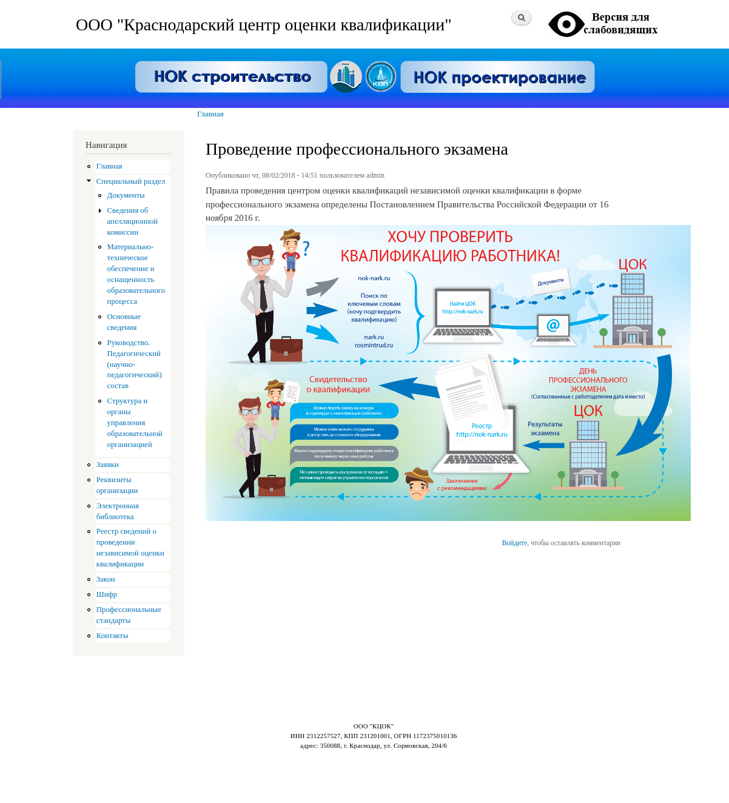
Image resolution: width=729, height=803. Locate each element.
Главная (210, 113)
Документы (126, 195)
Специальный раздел (131, 181)
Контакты (112, 635)
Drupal (127, 772)
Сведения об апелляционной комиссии (132, 221)
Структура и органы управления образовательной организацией (135, 423)
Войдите (515, 542)
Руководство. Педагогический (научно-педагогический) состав (134, 364)
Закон (105, 579)
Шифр (106, 594)
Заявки (107, 464)
